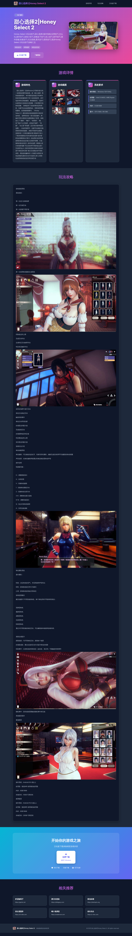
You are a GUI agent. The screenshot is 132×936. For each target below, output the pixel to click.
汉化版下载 (113, 3)
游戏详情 (89, 3)
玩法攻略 (100, 3)
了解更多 (37, 55)
